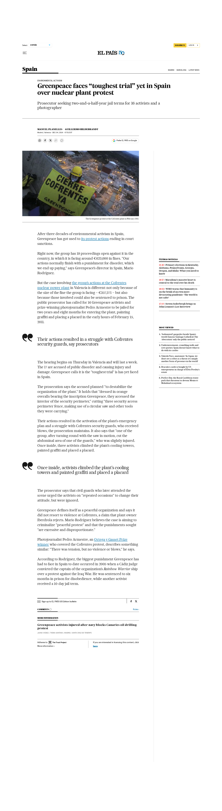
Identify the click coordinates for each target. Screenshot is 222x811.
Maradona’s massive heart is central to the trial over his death (177, 281)
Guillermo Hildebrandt (81, 129)
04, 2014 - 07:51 (62, 133)
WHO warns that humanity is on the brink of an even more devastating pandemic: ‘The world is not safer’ (178, 293)
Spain (29, 69)
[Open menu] (24, 53)
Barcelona (181, 70)
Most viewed (166, 327)
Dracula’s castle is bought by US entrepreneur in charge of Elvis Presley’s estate (180, 369)
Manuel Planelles (49, 129)
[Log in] (193, 45)
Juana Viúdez (43, 633)
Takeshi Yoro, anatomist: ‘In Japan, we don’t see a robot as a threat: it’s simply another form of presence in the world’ (179, 358)
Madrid (171, 70)
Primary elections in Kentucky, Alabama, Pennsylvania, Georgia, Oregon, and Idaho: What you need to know (179, 269)
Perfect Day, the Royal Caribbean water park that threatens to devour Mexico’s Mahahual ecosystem (179, 380)
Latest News (194, 70)
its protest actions (95, 239)
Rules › (136, 609)
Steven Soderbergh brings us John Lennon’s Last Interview (177, 305)
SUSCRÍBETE (180, 45)
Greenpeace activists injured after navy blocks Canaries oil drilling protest (87, 627)
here (95, 646)
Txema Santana (56, 633)
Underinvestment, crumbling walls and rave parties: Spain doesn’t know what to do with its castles (180, 348)
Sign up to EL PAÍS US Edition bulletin (59, 601)
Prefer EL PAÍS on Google (127, 140)
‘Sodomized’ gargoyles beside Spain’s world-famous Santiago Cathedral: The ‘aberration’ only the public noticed (179, 337)
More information (46, 646)
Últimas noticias (168, 259)
